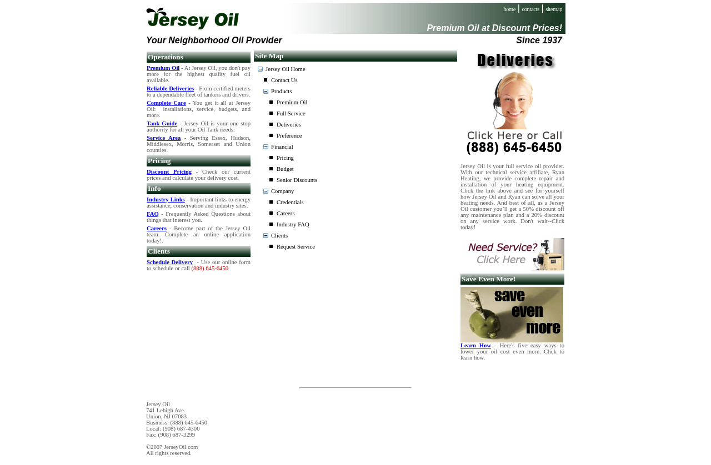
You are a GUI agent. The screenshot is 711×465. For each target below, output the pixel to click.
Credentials (290, 202)
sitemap (553, 9)
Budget (285, 169)
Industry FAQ (293, 224)
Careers (286, 213)
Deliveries (289, 125)
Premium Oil (292, 102)
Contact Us (284, 80)
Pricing (285, 158)
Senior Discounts (297, 180)
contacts (530, 9)
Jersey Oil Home (286, 69)
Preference (289, 136)
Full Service (291, 113)
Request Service (296, 247)
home (509, 9)
